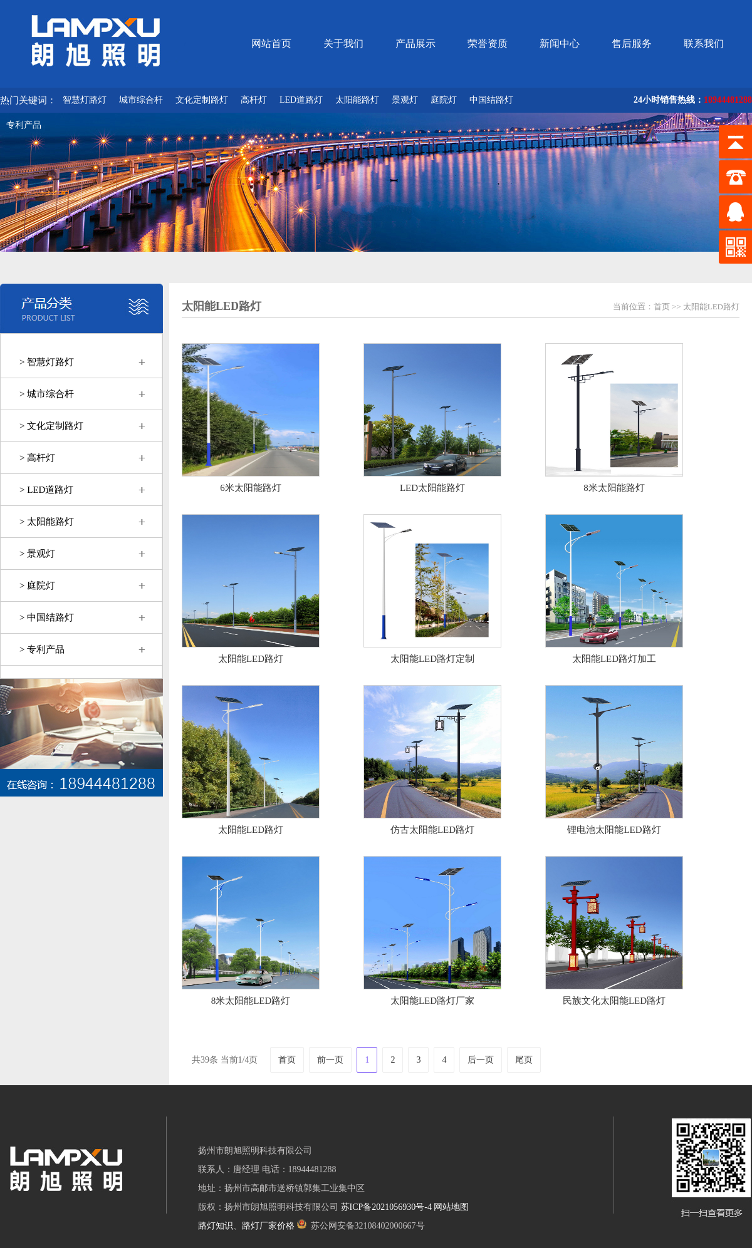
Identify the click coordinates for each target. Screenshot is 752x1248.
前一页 (330, 1060)
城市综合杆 (141, 100)
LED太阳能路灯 (432, 488)
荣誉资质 (487, 43)
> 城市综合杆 (46, 394)
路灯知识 (215, 1225)
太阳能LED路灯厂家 (432, 1001)
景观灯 (405, 100)
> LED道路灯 (46, 490)
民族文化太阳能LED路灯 (614, 1001)
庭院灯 (444, 100)
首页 (662, 306)
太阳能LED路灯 (711, 306)
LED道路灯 (301, 100)
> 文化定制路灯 (51, 426)
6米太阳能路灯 (250, 488)
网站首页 (271, 43)
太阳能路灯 (357, 100)
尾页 (524, 1060)
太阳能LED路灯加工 (614, 659)
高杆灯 (254, 100)
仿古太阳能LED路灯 (432, 830)
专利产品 (23, 125)
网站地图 (451, 1207)
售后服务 (632, 43)
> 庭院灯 (37, 585)
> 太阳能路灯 (46, 522)
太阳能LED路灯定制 (432, 659)
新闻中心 (560, 43)
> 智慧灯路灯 (46, 362)
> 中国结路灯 (46, 617)
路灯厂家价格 (268, 1225)
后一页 (480, 1060)
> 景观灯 (37, 554)
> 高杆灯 (37, 458)
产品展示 (415, 43)
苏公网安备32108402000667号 (361, 1225)
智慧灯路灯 (85, 100)
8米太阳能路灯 (614, 488)
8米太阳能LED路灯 (251, 1001)
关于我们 (343, 43)
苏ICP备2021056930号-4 (386, 1207)
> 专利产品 (42, 649)
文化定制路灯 (201, 100)
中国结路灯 (491, 100)
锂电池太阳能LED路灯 (614, 830)
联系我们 (704, 43)
